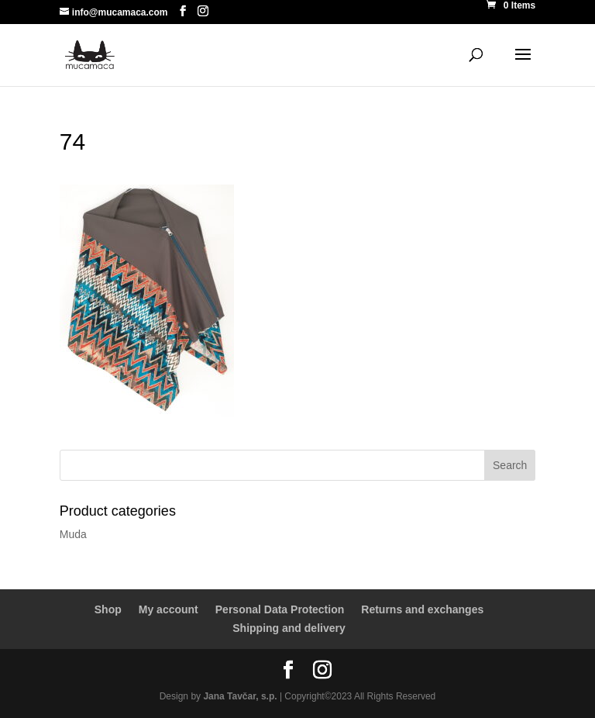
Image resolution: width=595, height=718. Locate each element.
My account (168, 609)
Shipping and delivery (288, 628)
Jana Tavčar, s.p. (240, 696)
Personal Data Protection (280, 609)
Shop (108, 609)
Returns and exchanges (422, 609)
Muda (73, 534)
